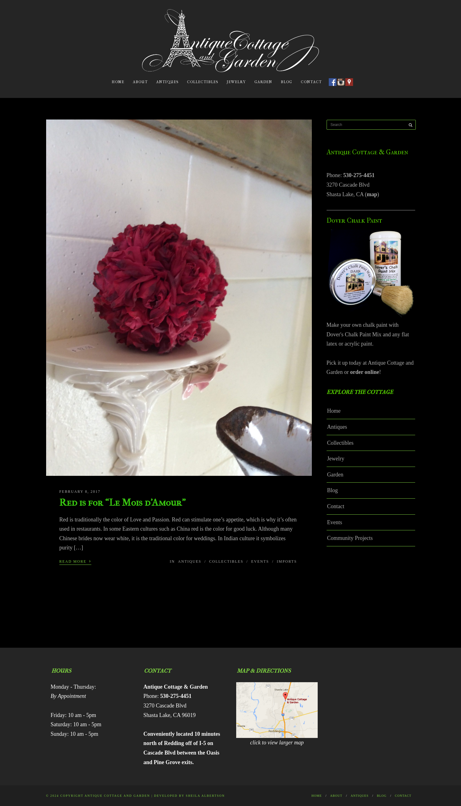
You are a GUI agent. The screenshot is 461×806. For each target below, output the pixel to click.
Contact (311, 82)
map (372, 194)
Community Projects (350, 538)
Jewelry (236, 82)
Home (118, 82)
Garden (263, 82)
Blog (286, 82)
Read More (75, 561)
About (140, 82)
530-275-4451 (359, 175)
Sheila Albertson (205, 795)
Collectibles (202, 82)
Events (260, 561)
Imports (287, 561)
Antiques (167, 82)
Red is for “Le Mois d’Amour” (122, 502)
